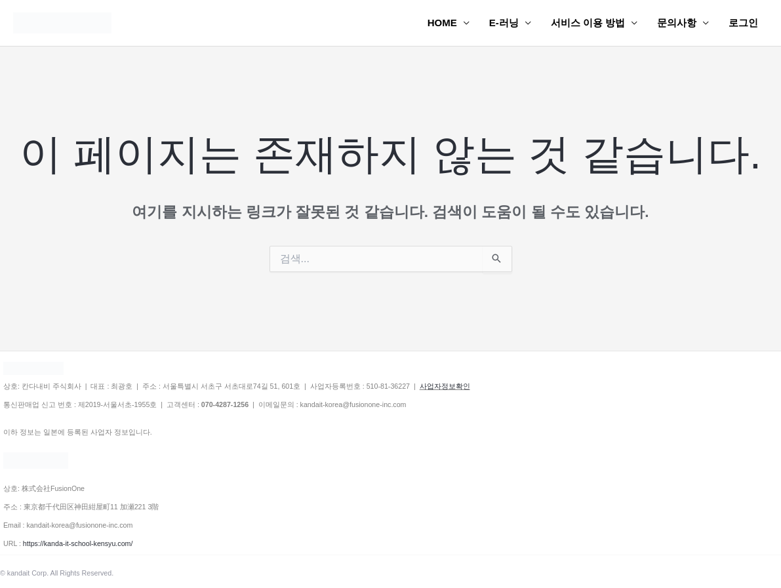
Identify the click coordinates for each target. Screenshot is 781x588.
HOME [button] (442, 22)
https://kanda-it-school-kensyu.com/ (78, 543)
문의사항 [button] (676, 22)
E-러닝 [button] (504, 22)
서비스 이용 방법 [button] (588, 22)
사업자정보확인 (445, 386)
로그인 (743, 22)
